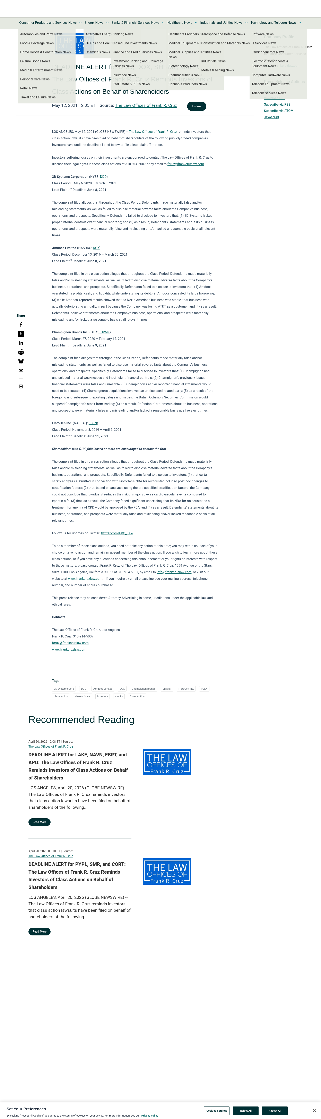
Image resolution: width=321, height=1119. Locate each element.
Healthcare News (179, 23)
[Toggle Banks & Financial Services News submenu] (163, 23)
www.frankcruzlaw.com (85, 579)
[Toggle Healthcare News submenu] (196, 23)
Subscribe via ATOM (278, 111)
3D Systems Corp (64, 688)
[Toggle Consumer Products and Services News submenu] (80, 23)
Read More (39, 822)
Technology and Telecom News (273, 23)
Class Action (137, 696)
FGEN (93, 423)
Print (267, 92)
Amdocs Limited (102, 688)
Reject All (246, 1112)
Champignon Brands (144, 688)
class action (61, 696)
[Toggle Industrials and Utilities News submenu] (246, 23)
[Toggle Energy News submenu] (107, 23)
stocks (119, 696)
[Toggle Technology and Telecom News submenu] (300, 23)
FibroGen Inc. (186, 688)
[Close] (314, 1112)
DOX (96, 248)
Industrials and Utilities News (221, 23)
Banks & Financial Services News (135, 23)
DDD (103, 177)
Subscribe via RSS (277, 104)
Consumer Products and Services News (48, 23)
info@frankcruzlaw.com (174, 572)
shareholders (82, 696)
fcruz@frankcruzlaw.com (185, 164)
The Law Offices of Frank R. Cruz (146, 105)
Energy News (94, 23)
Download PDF (274, 98)
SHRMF (104, 332)
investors (102, 696)
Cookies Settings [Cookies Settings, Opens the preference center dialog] (216, 1112)
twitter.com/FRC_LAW (117, 533)
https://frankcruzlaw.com (282, 66)
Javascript (271, 117)
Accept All (275, 1112)
